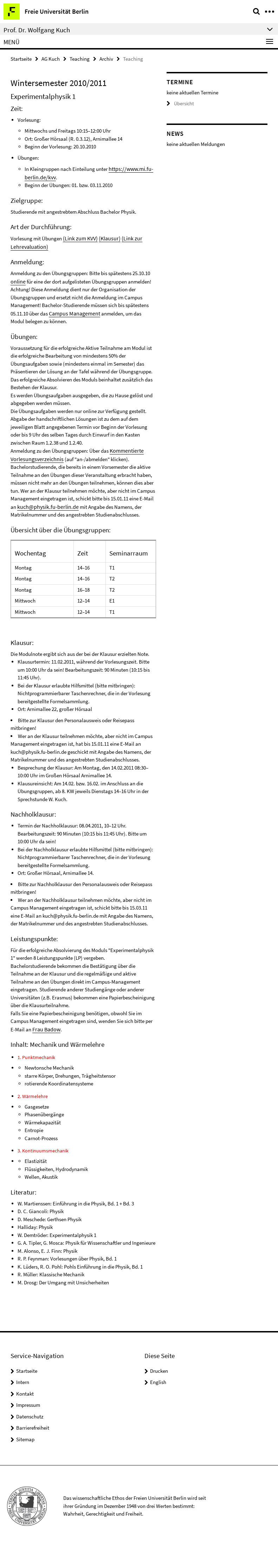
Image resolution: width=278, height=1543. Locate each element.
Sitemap (25, 1435)
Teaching (80, 58)
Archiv (106, 58)
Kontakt (25, 1389)
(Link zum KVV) (79, 237)
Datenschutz (29, 1412)
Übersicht (179, 103)
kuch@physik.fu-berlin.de (45, 503)
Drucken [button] (159, 1367)
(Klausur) (107, 237)
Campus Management (73, 311)
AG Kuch (50, 58)
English (158, 1378)
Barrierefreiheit (32, 1424)
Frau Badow (45, 1025)
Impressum (28, 1401)
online (17, 279)
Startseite (21, 58)
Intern (22, 1378)
